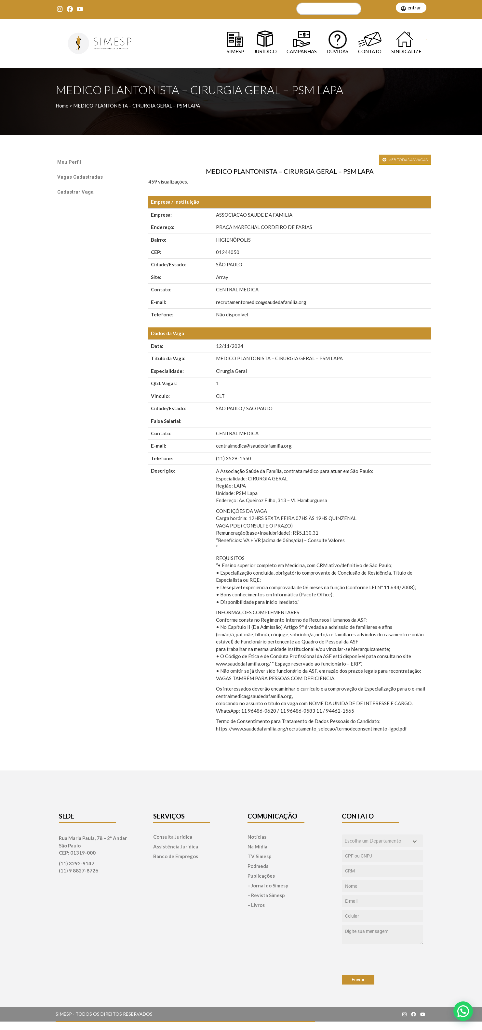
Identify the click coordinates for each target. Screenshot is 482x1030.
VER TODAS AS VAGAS (405, 159)
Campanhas (302, 51)
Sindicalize (406, 51)
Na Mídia (257, 846)
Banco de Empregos (175, 856)
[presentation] (382, 959)
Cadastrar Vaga (75, 192)
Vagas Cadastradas (80, 177)
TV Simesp (260, 856)
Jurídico (265, 51)
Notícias (257, 836)
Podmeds (258, 866)
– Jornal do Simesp (268, 885)
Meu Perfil (69, 162)
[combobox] (382, 840)
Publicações (261, 875)
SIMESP (235, 51)
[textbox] (376, 840)
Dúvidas (337, 51)
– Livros (256, 905)
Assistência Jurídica (175, 846)
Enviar (358, 979)
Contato (370, 51)
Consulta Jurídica (172, 836)
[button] (463, 1011)
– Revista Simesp (266, 895)
